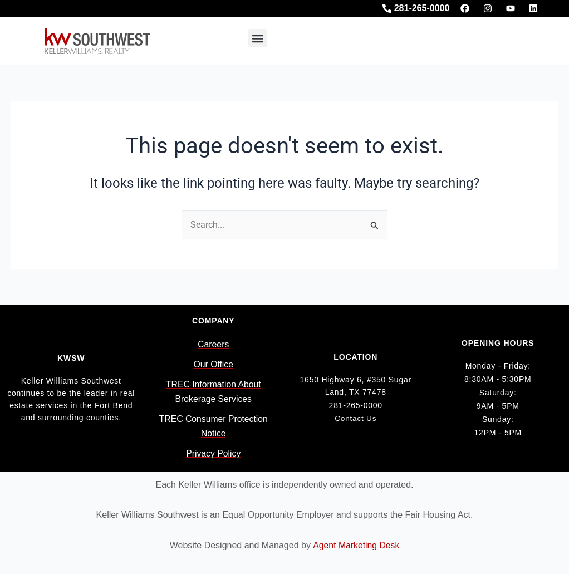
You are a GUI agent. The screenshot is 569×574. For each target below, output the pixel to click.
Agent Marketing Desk (356, 545)
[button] (257, 38)
